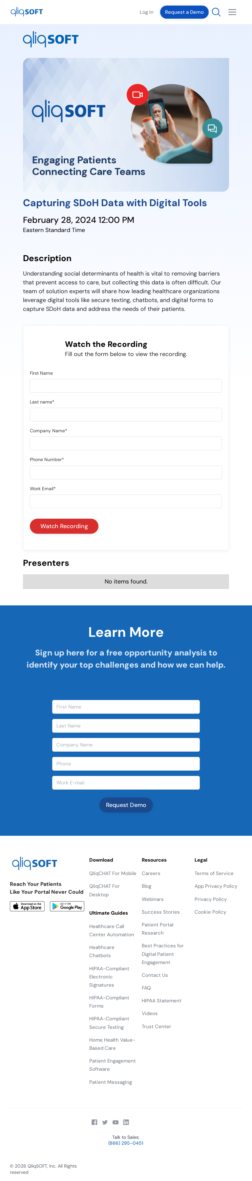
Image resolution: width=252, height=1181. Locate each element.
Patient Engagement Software (112, 1065)
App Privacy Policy (216, 886)
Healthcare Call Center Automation (111, 930)
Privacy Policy (211, 899)
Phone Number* (47, 459)
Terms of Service (214, 873)
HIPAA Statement (161, 1000)
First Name (41, 373)
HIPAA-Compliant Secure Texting (109, 1022)
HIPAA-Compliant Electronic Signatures (109, 976)
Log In (147, 12)
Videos (150, 1013)
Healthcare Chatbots (102, 951)
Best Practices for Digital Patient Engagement (163, 953)
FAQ (146, 988)
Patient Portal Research (157, 929)
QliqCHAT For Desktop (104, 890)
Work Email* (43, 489)
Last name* (42, 402)
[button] (232, 12)
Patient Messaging (110, 1082)
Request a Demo (184, 12)
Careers (151, 873)
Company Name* (48, 431)
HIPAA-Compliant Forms (109, 1001)
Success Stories (161, 912)
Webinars (153, 899)
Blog (146, 886)
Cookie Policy (210, 912)
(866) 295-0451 (125, 1143)
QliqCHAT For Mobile (112, 873)
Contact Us (155, 975)
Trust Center (156, 1026)
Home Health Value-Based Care (112, 1044)
